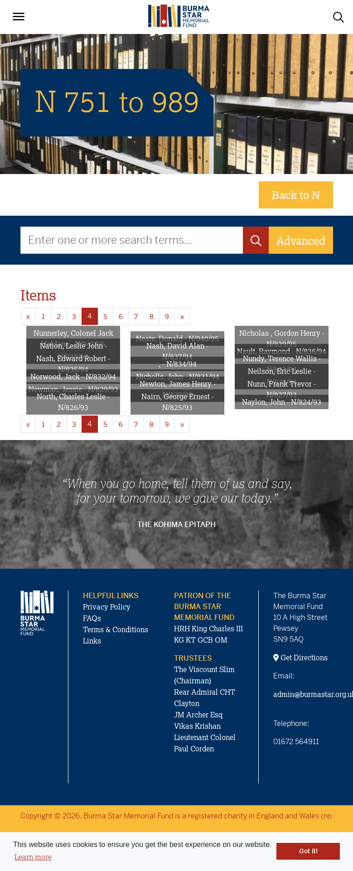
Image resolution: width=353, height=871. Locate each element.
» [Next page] (182, 316)
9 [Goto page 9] (167, 316)
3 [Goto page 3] (74, 316)
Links (92, 641)
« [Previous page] (28, 316)
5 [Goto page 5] (105, 316)
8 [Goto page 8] (152, 316)
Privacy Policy (107, 607)
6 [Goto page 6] (121, 316)
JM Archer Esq (198, 715)
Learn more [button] (33, 857)
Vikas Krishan (197, 726)
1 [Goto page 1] (43, 316)
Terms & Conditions (115, 629)
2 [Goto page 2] (59, 316)
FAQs (92, 618)
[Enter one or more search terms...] (131, 240)
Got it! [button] (308, 851)
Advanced (300, 240)
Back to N (296, 195)
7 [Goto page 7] (136, 316)
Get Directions (300, 658)
